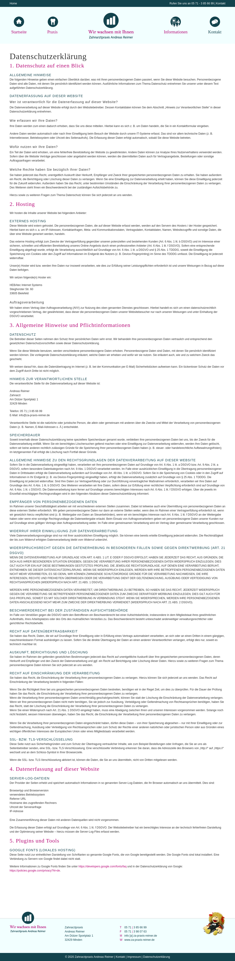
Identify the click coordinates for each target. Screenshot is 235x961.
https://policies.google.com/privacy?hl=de (35, 870)
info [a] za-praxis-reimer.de (140, 935)
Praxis (52, 32)
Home (13, 3)
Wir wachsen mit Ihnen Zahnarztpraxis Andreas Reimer (111, 26)
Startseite (19, 32)
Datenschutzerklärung (156, 956)
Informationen (175, 32)
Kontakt (220, 3)
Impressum (134, 956)
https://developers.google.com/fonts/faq (102, 866)
